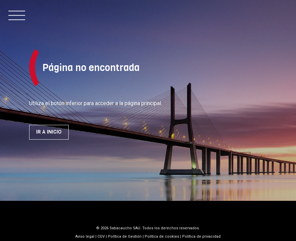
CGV (101, 236)
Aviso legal (84, 236)
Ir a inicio (49, 132)
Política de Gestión (125, 236)
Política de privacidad (201, 236)
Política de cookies (162, 236)
